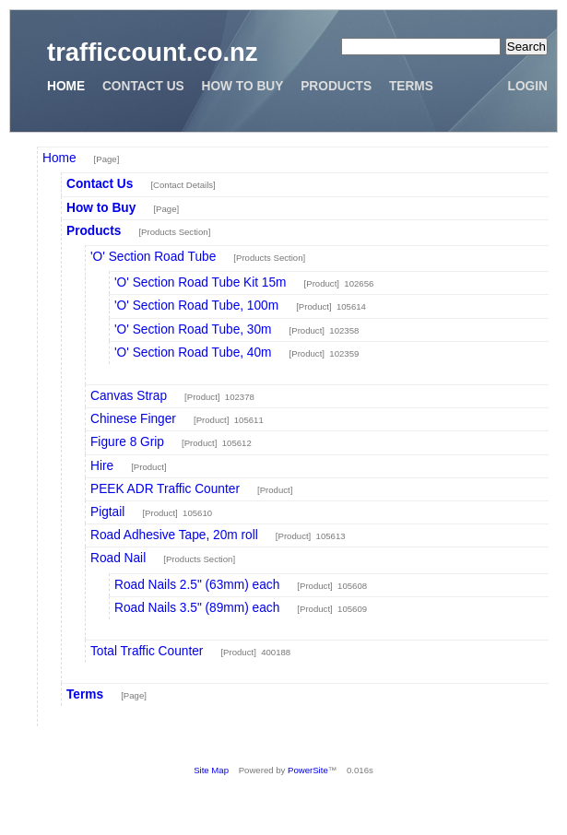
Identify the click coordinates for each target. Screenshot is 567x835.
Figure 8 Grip (127, 442)
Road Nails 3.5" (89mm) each (196, 608)
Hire (101, 466)
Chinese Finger (133, 419)
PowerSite (308, 770)
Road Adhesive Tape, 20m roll (174, 535)
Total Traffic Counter (146, 651)
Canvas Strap (128, 396)
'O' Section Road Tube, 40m (193, 352)
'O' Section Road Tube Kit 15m (200, 282)
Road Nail (118, 558)
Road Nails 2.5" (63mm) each (196, 585)
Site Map (211, 770)
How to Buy (243, 86)
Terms (411, 86)
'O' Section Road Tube (153, 257)
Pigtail (107, 512)
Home (66, 86)
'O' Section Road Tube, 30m (193, 329)
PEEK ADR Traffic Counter (165, 489)
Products (336, 86)
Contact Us (143, 86)
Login (528, 86)
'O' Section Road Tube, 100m (196, 305)
